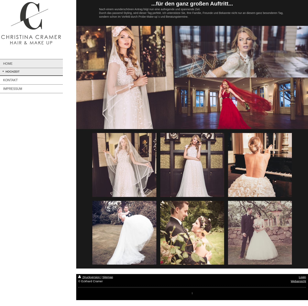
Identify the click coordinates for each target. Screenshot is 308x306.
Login (302, 277)
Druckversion (89, 277)
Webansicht (298, 281)
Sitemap (107, 277)
